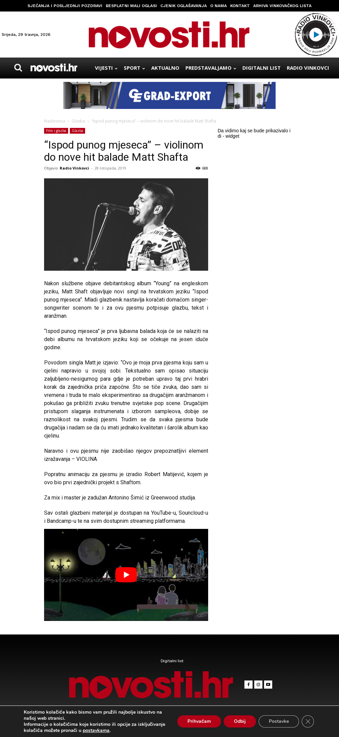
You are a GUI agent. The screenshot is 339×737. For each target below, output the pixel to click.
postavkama (96, 731)
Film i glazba (56, 130)
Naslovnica (54, 121)
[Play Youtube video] (126, 575)
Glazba (78, 121)
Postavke (279, 721)
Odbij (240, 721)
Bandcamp (59, 521)
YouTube (161, 513)
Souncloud (191, 513)
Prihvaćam (199, 721)
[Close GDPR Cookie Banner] (308, 721)
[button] (18, 68)
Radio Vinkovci (74, 168)
